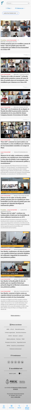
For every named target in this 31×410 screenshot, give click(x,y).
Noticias (18, 339)
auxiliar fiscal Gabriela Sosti (11, 13)
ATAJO (12, 329)
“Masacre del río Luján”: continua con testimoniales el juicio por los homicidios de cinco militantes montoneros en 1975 (15, 215)
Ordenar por (20, 8)
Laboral (21, 335)
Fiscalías (3, 40)
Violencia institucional (15, 349)
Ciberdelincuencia (19, 329)
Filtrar (9, 8)
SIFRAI (8, 345)
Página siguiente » (15, 315)
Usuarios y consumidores (17, 345)
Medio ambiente (11, 339)
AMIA (8, 329)
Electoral (15, 335)
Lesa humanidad (12, 40)
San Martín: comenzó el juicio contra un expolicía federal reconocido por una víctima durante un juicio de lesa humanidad (15, 295)
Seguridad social (21, 342)
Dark (20, 374)
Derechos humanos (21, 332)
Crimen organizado (10, 332)
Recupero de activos (10, 342)
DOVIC (10, 335)
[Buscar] (17, 3)
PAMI (23, 339)
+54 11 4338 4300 (15, 397)
